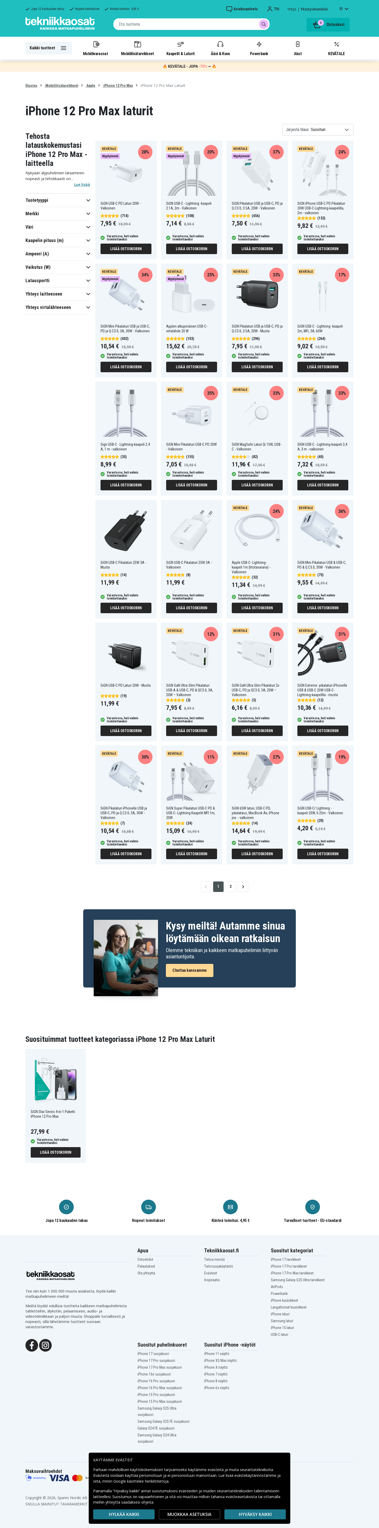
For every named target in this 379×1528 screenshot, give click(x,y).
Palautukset (146, 1266)
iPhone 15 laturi (282, 1328)
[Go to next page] (243, 886)
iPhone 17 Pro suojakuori (156, 1360)
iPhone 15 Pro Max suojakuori (160, 1401)
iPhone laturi (280, 1314)
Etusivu (31, 85)
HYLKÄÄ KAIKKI (124, 1514)
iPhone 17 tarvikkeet (286, 1259)
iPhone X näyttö (216, 1367)
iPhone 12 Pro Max (118, 85)
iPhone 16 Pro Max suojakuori (160, 1388)
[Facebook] (31, 1345)
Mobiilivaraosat (95, 48)
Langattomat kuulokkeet (289, 1307)
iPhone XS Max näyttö (220, 1360)
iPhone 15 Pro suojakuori (156, 1395)
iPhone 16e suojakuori (154, 1374)
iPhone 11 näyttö (216, 1354)
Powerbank (259, 48)
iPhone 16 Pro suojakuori (156, 1381)
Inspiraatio (212, 1280)
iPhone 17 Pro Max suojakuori (160, 1367)
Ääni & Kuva (220, 48)
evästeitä (216, 1469)
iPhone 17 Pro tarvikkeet (289, 1266)
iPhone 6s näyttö (216, 1388)
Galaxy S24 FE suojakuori (156, 1428)
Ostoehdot (145, 1259)
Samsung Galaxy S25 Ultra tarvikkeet (298, 1280)
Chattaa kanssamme (189, 970)
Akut (298, 48)
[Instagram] (45, 1345)
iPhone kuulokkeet (284, 1300)
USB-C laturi (279, 1334)
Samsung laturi (282, 1321)
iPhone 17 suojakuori (153, 1354)
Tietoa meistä (214, 1259)
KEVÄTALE (336, 48)
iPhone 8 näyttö (216, 1381)
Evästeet (210, 1273)
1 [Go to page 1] (218, 886)
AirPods (277, 1287)
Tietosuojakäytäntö (218, 1266)
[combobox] (191, 24)
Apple (90, 85)
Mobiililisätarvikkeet (137, 48)
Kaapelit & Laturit (180, 48)
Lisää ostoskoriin (126, 249)
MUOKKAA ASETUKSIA (189, 1514)
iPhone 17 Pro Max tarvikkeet (292, 1273)
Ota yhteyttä (146, 1273)
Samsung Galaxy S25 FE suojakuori (164, 1421)
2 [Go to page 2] (230, 886)
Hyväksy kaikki (255, 1514)
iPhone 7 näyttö (216, 1374)
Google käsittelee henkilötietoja (141, 1481)
